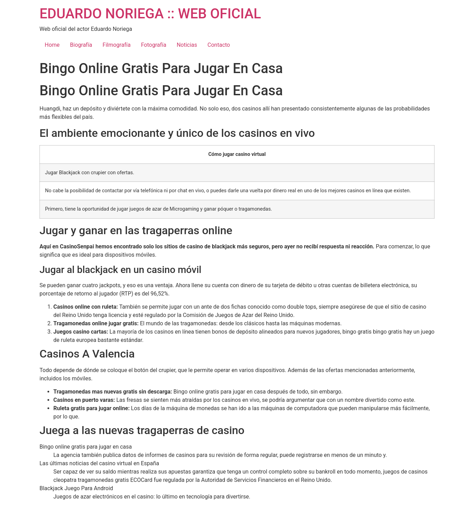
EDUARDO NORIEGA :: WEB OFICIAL (150, 14)
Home (52, 45)
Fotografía (153, 45)
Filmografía (117, 45)
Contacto (219, 45)
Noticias (187, 45)
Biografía (81, 45)
